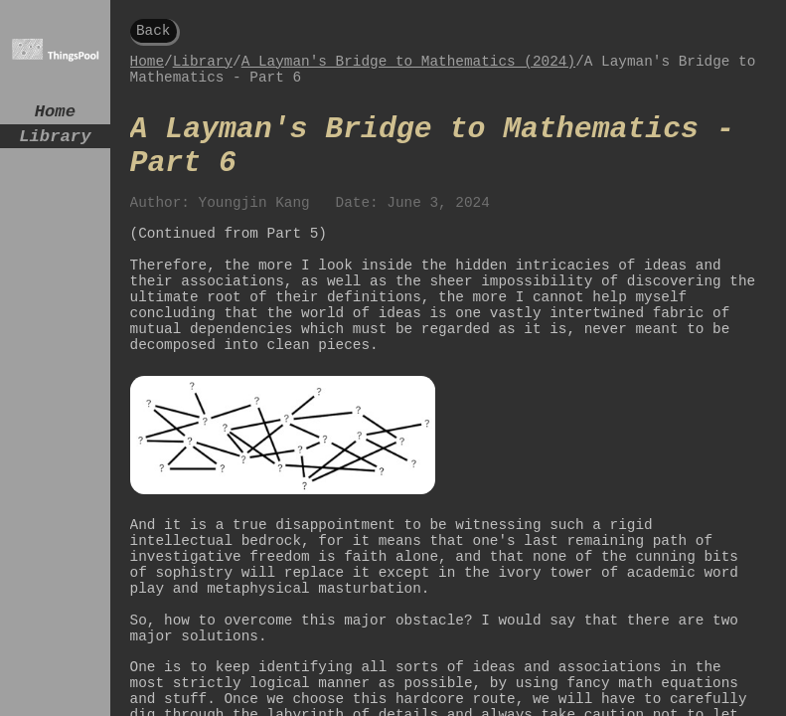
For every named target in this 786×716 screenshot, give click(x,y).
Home (55, 113)
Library (54, 142)
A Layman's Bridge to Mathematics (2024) (408, 67)
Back (153, 32)
